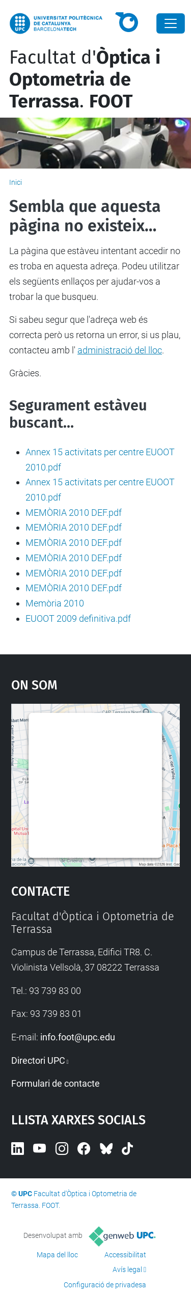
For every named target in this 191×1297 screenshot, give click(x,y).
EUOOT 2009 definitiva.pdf (78, 618)
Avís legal (127, 1269)
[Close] (170, 23)
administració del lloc (119, 350)
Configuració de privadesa (105, 1285)
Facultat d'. (84, 79)
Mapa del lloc (57, 1255)
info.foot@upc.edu (77, 1037)
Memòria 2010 (54, 603)
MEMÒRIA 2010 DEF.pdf (73, 512)
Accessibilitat (125, 1255)
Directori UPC (38, 1060)
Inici (15, 182)
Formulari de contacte (55, 1083)
